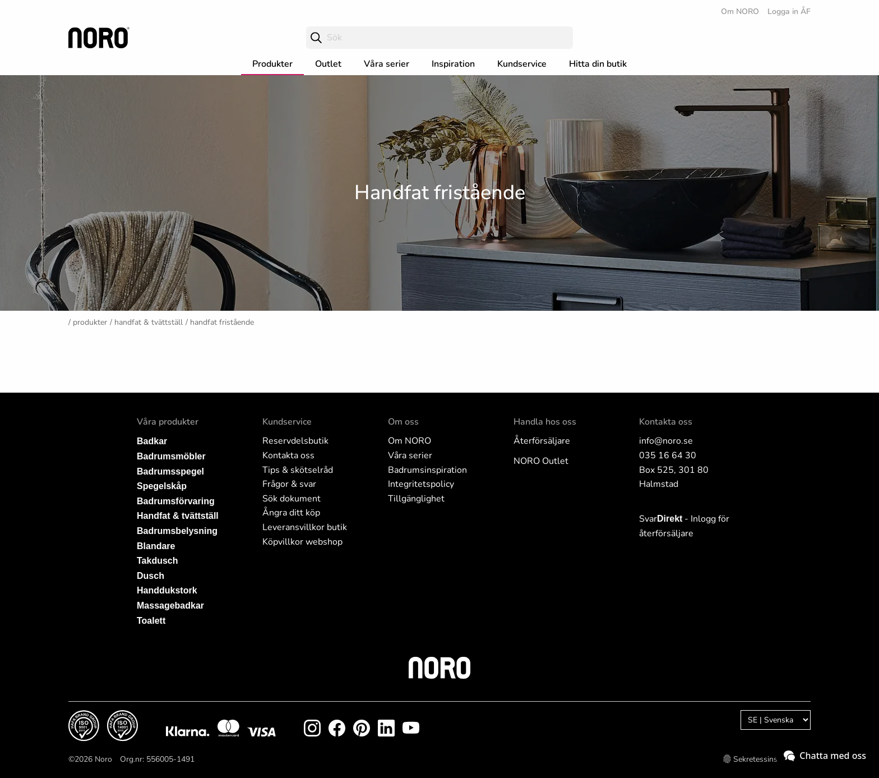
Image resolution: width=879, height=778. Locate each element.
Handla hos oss (544, 422)
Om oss (403, 422)
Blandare (156, 546)
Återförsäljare (541, 441)
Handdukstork (167, 590)
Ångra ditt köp (291, 513)
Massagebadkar (170, 605)
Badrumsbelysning (177, 531)
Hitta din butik (598, 64)
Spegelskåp (162, 486)
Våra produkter (167, 422)
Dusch (150, 576)
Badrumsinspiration (427, 470)
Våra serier (386, 64)
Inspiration (453, 64)
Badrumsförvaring (176, 501)
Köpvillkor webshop (302, 542)
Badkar (152, 441)
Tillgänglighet (416, 498)
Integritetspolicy (421, 484)
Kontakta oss (288, 455)
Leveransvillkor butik (304, 527)
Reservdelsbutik (295, 441)
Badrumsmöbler (171, 456)
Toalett (151, 620)
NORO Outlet (540, 461)
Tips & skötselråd (297, 470)
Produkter (272, 64)
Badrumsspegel (170, 471)
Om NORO (740, 11)
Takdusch (157, 560)
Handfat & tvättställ (148, 322)
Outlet (328, 64)
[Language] (776, 720)
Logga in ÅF (789, 11)
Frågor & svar (289, 484)
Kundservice (522, 64)
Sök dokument (291, 498)
